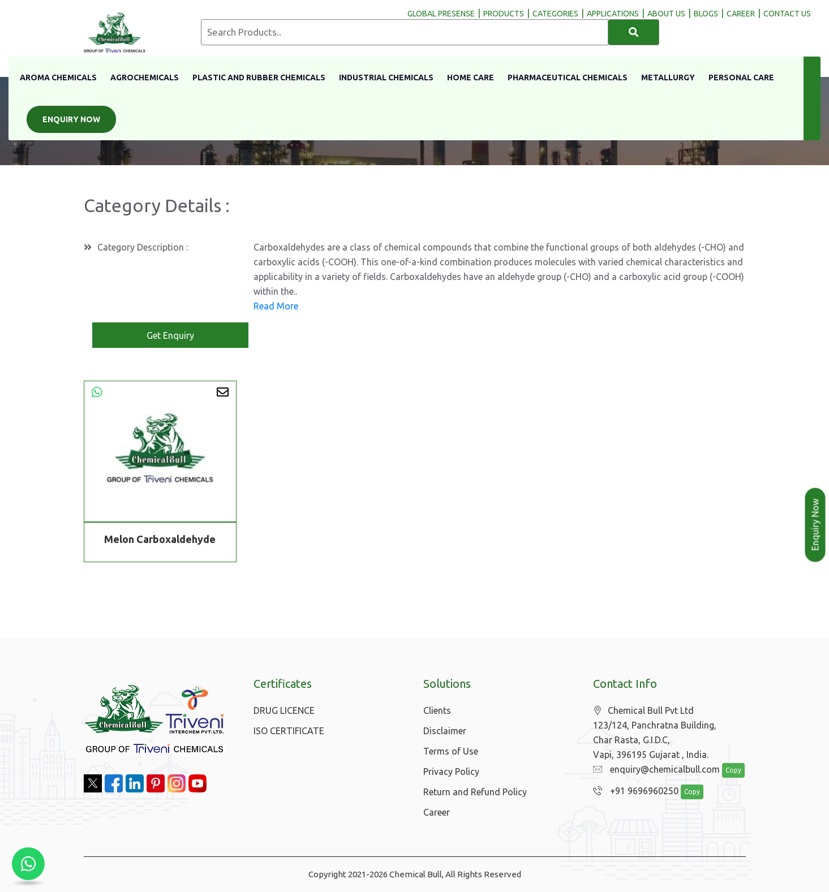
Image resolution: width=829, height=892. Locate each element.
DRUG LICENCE (284, 710)
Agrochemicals (144, 77)
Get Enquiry (170, 335)
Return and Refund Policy (475, 792)
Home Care (470, 77)
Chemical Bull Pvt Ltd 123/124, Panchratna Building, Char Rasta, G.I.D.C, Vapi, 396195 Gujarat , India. (654, 732)
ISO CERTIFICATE (289, 731)
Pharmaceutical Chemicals (568, 77)
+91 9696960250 (633, 791)
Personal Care (741, 77)
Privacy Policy (451, 771)
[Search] (633, 32)
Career (436, 812)
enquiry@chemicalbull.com (653, 770)
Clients (437, 710)
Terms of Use (450, 751)
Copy (727, 770)
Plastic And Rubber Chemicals (258, 77)
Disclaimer (444, 731)
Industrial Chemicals (386, 77)
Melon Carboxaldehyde (160, 539)
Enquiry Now (71, 119)
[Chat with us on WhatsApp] (28, 864)
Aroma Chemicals (58, 77)
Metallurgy (668, 77)
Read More (276, 306)
